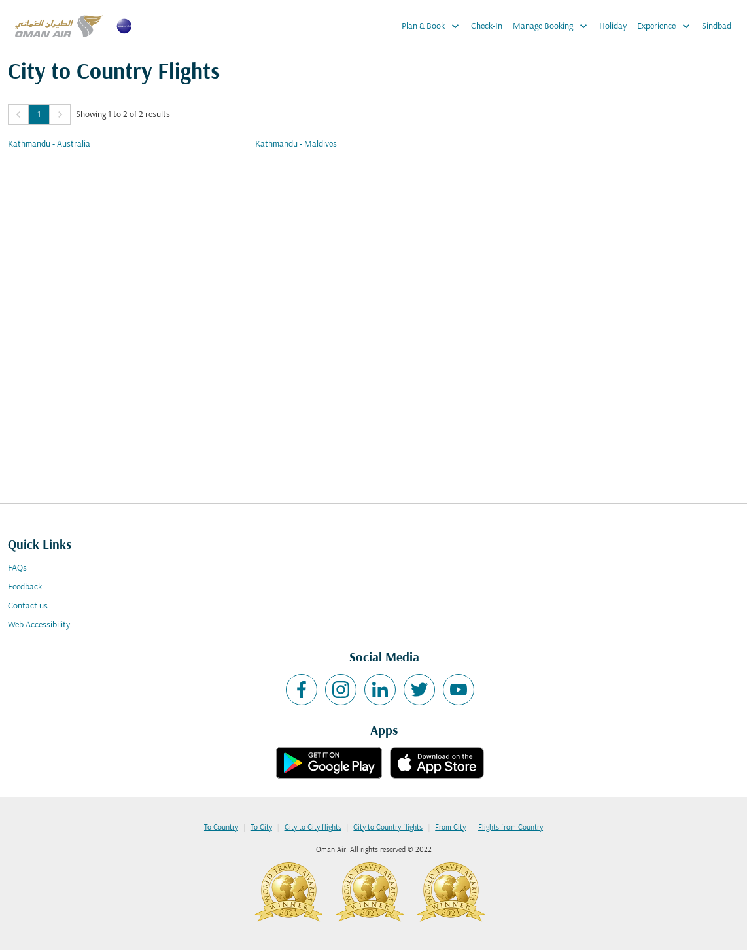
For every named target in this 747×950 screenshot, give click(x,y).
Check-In (486, 26)
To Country (221, 828)
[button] (18, 114)
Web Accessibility (39, 625)
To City (261, 828)
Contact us (28, 606)
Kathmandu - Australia (49, 144)
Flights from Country (510, 828)
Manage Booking (553, 26)
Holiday (613, 26)
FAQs (17, 568)
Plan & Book (434, 26)
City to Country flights (388, 828)
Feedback (25, 587)
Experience (667, 26)
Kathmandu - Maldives (296, 144)
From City (450, 828)
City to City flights (313, 828)
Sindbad (716, 26)
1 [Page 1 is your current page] (39, 115)
